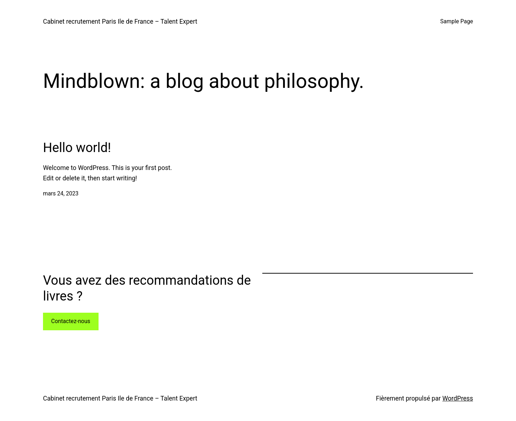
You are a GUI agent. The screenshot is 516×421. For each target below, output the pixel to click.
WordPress (457, 398)
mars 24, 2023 (60, 193)
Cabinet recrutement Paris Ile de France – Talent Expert (120, 21)
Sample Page (456, 21)
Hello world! (77, 147)
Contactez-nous (70, 321)
